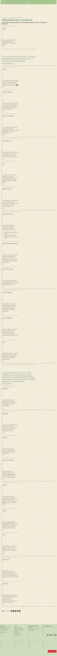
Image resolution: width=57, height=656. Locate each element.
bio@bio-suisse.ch (4, 632)
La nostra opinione (18, 643)
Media (16, 631)
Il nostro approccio (19, 640)
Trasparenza (3, 648)
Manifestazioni (46, 648)
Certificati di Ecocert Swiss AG (11, 237)
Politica (16, 645)
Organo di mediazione (19, 630)
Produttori (31, 627)
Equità (2, 647)
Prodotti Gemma (46, 643)
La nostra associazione (34, 640)
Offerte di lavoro (18, 627)
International (31, 630)
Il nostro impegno (4, 640)
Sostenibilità (3, 642)
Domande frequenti (19, 642)
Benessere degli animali (5, 643)
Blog (44, 642)
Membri (30, 643)
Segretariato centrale (19, 628)
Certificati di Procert (9, 235)
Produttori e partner (6, 17)
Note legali (17, 632)
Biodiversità (3, 644)
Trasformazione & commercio (35, 628)
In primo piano (18, 644)
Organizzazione (32, 644)
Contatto (31, 647)
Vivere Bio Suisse (47, 640)
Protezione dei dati (18, 634)
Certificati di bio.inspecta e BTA (11, 233)
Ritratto (30, 642)
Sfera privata (17, 635)
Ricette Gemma (46, 647)
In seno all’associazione (34, 648)
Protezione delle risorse (5, 645)
